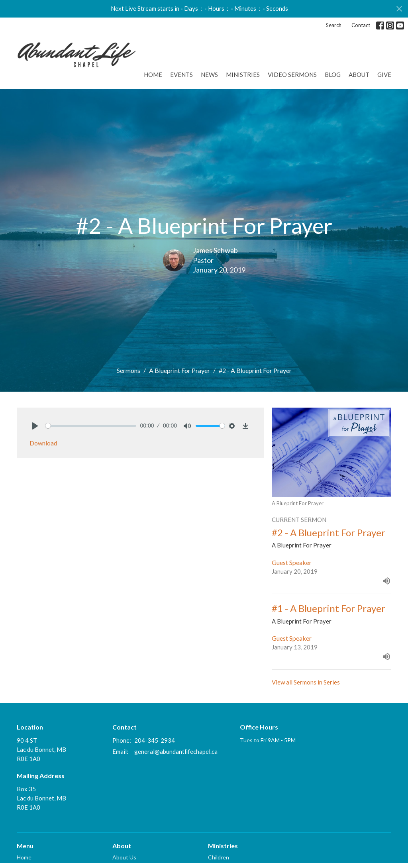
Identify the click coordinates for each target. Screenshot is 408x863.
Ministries (243, 74)
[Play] (35, 426)
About (359, 74)
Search (333, 25)
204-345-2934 (154, 740)
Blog (333, 74)
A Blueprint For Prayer (179, 370)
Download (43, 443)
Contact (360, 25)
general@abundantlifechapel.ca (176, 751)
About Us (124, 857)
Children (218, 857)
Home (153, 74)
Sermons (128, 370)
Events (181, 74)
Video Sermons (292, 74)
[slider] (90, 426)
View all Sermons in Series (306, 682)
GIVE (384, 74)
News (209, 74)
